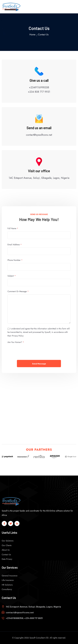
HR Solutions (7, 584)
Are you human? (16, 342)
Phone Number (15, 260)
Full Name (13, 228)
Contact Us (6, 554)
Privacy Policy (18, 335)
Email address (15, 245)
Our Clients (6, 545)
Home (32, 34)
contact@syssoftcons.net (20, 612)
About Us (6, 549)
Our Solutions (7, 540)
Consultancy (7, 589)
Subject (12, 276)
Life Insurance (8, 580)
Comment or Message (18, 291)
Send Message (39, 363)
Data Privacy (7, 559)
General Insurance (9, 575)
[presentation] (29, 351)
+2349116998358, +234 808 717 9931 (24, 618)
